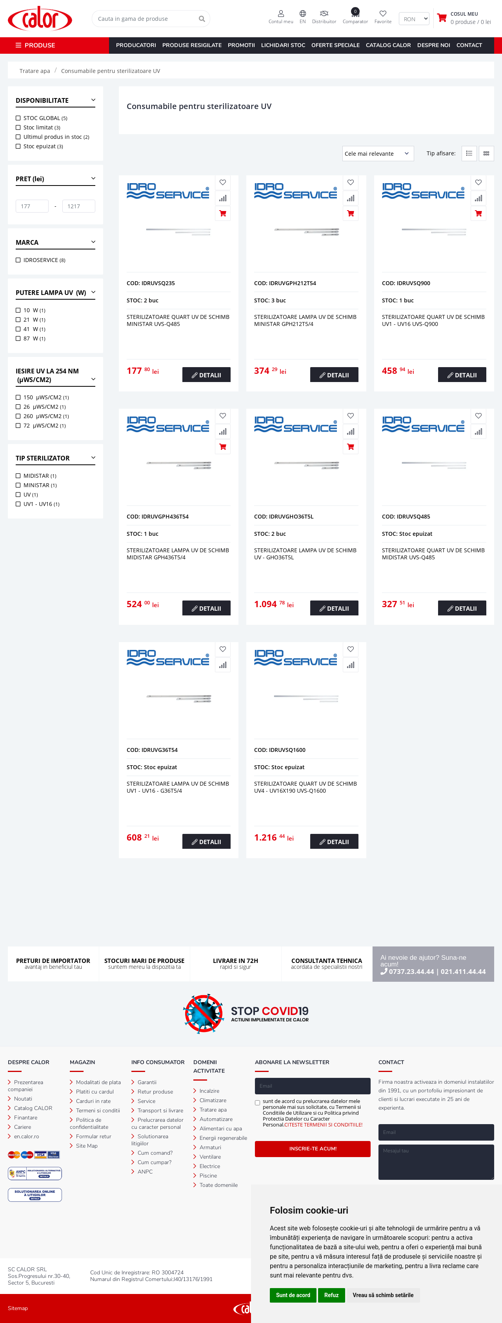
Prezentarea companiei (25, 1086)
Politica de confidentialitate (89, 1123)
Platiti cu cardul (92, 1092)
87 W (34, 338)
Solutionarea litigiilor (149, 1140)
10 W (34, 310)
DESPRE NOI (433, 45)
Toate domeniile (215, 1185)
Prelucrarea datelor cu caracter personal (157, 1123)
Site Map (84, 1146)
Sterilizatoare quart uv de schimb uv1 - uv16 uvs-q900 (433, 320)
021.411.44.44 (463, 971)
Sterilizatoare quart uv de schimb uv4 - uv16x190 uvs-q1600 (305, 787)
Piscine (205, 1175)
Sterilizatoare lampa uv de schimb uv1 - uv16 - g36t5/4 (178, 787)
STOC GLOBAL (45, 118)
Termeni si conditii (95, 1110)
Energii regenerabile (220, 1138)
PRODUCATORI (136, 45)
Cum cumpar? (151, 1162)
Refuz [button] (331, 1295)
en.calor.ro (23, 1136)
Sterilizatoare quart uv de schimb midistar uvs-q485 (433, 553)
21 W (34, 319)
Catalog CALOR (30, 1108)
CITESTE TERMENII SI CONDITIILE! (323, 1124)
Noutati (20, 1099)
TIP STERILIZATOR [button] (43, 458)
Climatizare (209, 1100)
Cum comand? (152, 1153)
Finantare (22, 1117)
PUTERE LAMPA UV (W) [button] (51, 292)
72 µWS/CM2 (45, 425)
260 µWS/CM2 (46, 416)
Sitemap (18, 1308)
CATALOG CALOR (388, 45)
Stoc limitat (42, 127)
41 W (34, 329)
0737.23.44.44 (411, 971)
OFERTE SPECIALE (335, 45)
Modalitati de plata (95, 1082)
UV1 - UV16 (42, 504)
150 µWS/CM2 (46, 397)
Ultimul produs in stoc (56, 136)
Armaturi (207, 1147)
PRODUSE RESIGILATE (192, 45)
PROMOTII (241, 45)
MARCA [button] (27, 242)
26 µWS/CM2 (45, 406)
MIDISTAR (40, 475)
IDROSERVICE (44, 260)
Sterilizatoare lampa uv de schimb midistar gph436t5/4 (178, 553)
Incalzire (206, 1091)
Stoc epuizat (43, 146)
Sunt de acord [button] (293, 1295)
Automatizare (213, 1119)
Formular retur (90, 1136)
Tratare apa (210, 1110)
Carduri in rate (90, 1101)
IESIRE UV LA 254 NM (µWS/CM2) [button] (47, 375)
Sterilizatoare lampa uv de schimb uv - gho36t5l (305, 553)
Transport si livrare (157, 1110)
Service (143, 1101)
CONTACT (469, 45)
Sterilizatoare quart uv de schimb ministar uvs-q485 (178, 320)
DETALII (206, 375)
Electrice (206, 1166)
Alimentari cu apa (217, 1128)
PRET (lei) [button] (30, 179)
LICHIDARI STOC (283, 45)
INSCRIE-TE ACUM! (312, 1148)
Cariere (19, 1127)
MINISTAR (40, 485)
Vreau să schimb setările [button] (383, 1295)
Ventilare (207, 1157)
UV (31, 494)
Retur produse (152, 1092)
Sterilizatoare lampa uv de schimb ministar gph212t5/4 (305, 320)
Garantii (143, 1082)
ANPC (142, 1172)
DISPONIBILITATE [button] (42, 100)
